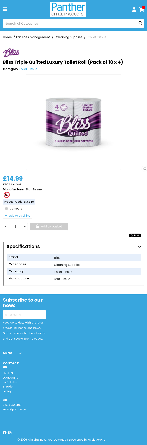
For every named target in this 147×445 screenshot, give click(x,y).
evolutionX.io (96, 440)
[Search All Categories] (73, 23)
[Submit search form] (140, 23)
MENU (7, 353)
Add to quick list (17, 216)
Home (7, 37)
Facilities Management (33, 37)
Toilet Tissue (97, 37)
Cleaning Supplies (69, 37)
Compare (13, 208)
